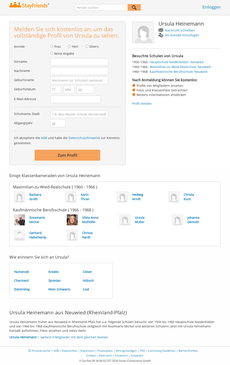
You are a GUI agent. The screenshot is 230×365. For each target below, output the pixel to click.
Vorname (20, 61)
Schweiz (91, 355)
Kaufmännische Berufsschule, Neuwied (178, 72)
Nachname (22, 71)
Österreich (105, 355)
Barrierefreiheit (188, 351)
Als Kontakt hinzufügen (182, 35)
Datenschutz (69, 351)
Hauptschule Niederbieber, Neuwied (177, 62)
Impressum (87, 351)
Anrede (19, 46)
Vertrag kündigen (126, 351)
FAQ (142, 351)
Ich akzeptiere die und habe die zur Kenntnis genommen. (67, 140)
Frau (57, 46)
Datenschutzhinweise (84, 138)
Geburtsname (24, 80)
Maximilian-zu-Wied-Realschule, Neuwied (180, 67)
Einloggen (211, 7)
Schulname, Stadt (27, 114)
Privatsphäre (105, 351)
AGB (44, 138)
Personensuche (41, 351)
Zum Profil (67, 155)
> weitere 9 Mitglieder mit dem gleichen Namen (58, 337)
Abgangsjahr (23, 123)
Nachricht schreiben (180, 30)
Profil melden (142, 103)
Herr (75, 46)
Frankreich (121, 355)
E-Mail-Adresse (25, 99)
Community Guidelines (162, 351)
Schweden (137, 355)
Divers (94, 46)
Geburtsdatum (24, 89)
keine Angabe (64, 53)
